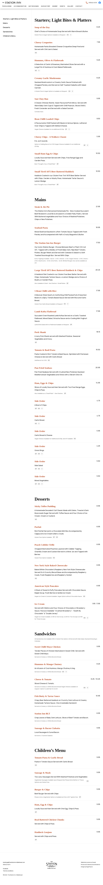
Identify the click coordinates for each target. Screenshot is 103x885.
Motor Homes (34, 6)
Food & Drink (7, 6)
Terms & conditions (8, 871)
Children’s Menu (9, 36)
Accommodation (20, 6)
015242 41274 (93, 2)
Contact (79, 6)
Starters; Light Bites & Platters (15, 19)
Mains (5, 23)
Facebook (5, 868)
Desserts (6, 27)
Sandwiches (8, 32)
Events (62, 6)
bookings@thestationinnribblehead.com (14, 862)
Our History (45, 6)
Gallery (70, 6)
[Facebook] (100, 3)
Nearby (55, 6)
